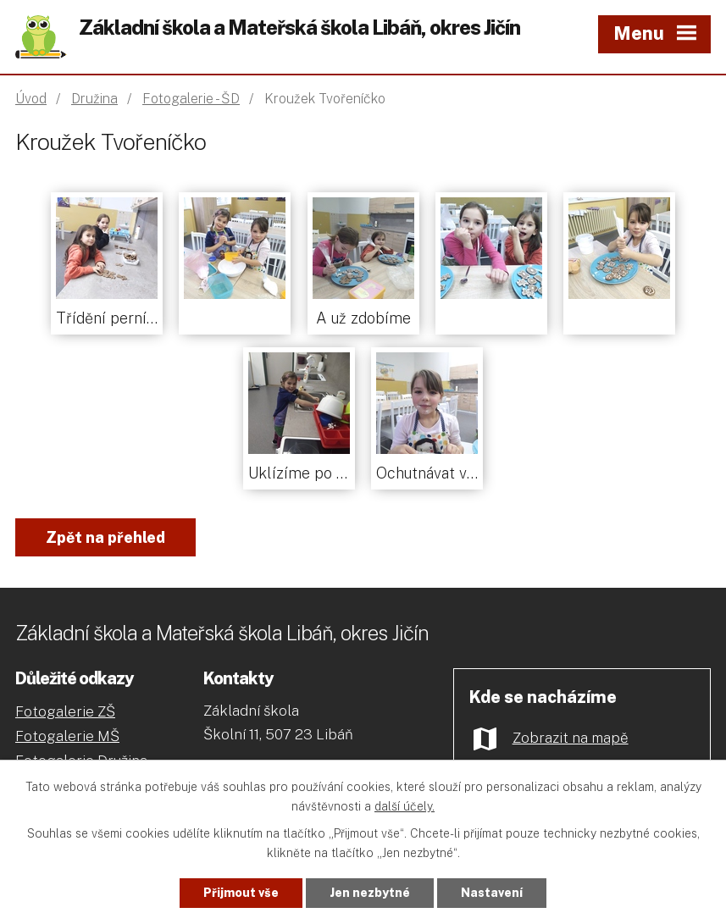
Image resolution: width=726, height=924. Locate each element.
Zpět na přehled (105, 537)
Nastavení (492, 892)
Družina (94, 99)
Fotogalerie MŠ (67, 736)
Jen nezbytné (370, 892)
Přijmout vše (241, 892)
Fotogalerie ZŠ (65, 711)
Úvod (31, 99)
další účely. (404, 806)
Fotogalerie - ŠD (191, 99)
